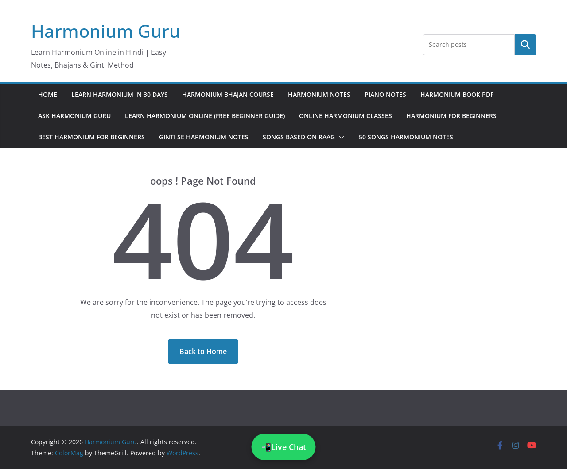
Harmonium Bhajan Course (228, 94)
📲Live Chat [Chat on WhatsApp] (283, 447)
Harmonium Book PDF (456, 94)
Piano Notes (385, 94)
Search (525, 44)
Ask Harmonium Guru (74, 115)
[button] (340, 137)
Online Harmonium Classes (345, 115)
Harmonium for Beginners (451, 115)
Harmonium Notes (319, 94)
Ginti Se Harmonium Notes (204, 137)
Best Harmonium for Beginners (91, 137)
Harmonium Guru (105, 31)
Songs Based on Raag (299, 137)
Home (47, 94)
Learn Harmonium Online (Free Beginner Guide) (205, 115)
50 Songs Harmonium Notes (406, 137)
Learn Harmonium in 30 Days (119, 94)
